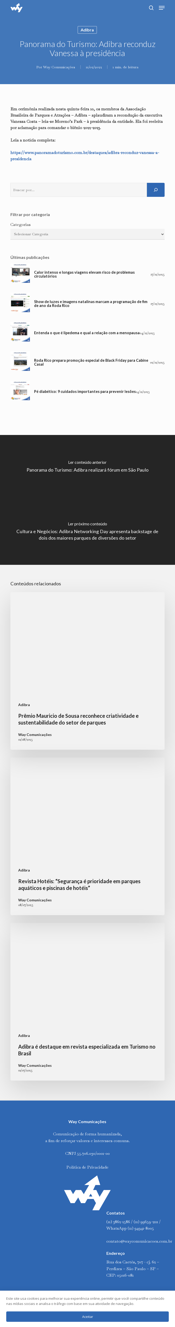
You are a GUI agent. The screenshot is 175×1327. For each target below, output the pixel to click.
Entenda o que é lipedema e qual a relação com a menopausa (87, 333)
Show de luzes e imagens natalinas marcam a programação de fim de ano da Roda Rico (90, 303)
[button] (162, 7)
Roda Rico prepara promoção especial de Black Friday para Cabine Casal (91, 362)
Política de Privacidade (87, 1167)
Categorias (20, 224)
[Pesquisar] (156, 190)
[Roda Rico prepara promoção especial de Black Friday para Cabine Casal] (20, 362)
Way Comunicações (59, 67)
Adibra (87, 29)
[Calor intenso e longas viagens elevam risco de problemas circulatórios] (20, 274)
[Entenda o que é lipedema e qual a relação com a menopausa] (20, 333)
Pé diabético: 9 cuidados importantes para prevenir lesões (85, 391)
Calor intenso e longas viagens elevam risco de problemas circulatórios (84, 274)
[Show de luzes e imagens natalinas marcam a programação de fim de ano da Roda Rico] (20, 304)
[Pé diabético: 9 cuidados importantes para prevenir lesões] (20, 392)
